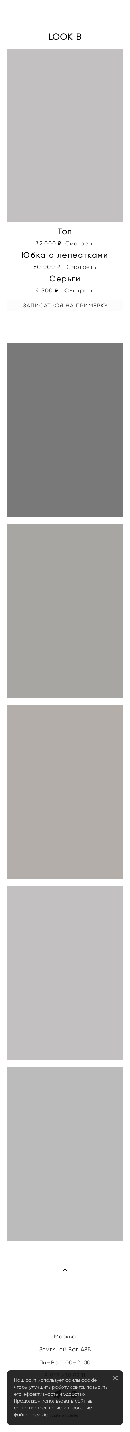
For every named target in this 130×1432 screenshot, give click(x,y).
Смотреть (79, 243)
